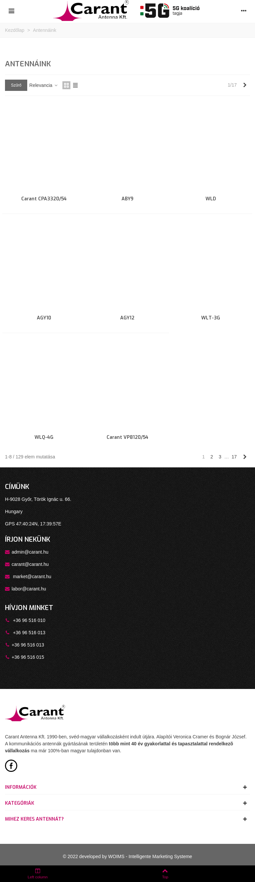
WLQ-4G (44, 437)
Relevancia (43, 85)
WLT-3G (210, 318)
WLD (211, 199)
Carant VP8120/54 (127, 437)
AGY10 (44, 318)
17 (234, 456)
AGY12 (127, 318)
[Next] (244, 85)
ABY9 (127, 199)
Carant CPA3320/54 (44, 199)
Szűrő (16, 85)
